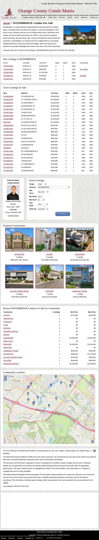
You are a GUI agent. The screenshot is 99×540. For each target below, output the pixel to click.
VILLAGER (84, 69)
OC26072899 (8, 112)
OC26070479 (8, 158)
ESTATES (7, 328)
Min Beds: (33, 196)
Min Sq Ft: (33, 200)
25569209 (7, 148)
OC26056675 (8, 106)
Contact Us (94, 17)
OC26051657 (8, 171)
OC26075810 (8, 135)
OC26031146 (8, 154)
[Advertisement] (49, 510)
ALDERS (83, 76)
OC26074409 (8, 109)
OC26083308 (8, 66)
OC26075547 (8, 79)
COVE (5, 325)
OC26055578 (8, 76)
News (77, 17)
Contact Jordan (13, 216)
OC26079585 (8, 72)
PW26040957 (8, 99)
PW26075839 (8, 116)
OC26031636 (8, 164)
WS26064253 (8, 125)
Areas (6, 23)
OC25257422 (8, 167)
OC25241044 (8, 138)
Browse (62, 17)
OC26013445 (8, 151)
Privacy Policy (41, 532)
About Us (84, 17)
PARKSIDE (7, 344)
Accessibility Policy (52, 532)
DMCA (60, 532)
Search (69, 17)
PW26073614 (8, 141)
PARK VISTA (8, 341)
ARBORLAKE (8, 318)
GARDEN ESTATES (10, 331)
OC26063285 (8, 103)
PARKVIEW (7, 348)
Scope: (32, 184)
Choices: (32, 187)
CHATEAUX (7, 322)
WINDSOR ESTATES (11, 364)
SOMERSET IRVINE (10, 351)
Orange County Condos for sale (34, 17)
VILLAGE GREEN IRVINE (12, 357)
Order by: (33, 209)
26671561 (7, 122)
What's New (52, 17)
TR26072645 (8, 129)
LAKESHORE (8, 338)
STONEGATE (8, 354)
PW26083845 (8, 69)
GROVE (6, 335)
